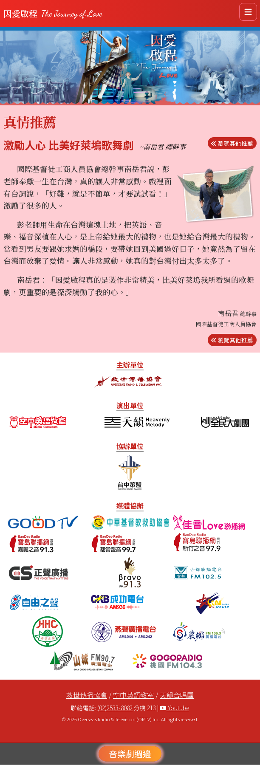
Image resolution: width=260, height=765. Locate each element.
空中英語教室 (133, 695)
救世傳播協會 (86, 695)
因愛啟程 (52, 13)
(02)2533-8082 (115, 707)
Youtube (174, 707)
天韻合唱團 (177, 695)
